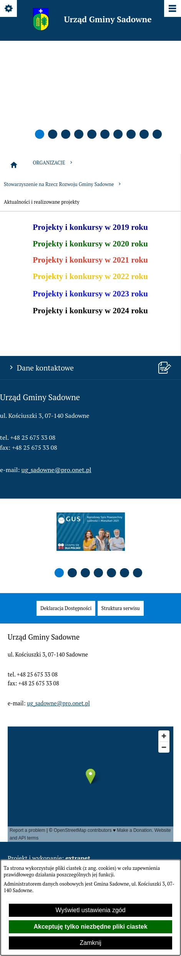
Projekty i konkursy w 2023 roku (90, 293)
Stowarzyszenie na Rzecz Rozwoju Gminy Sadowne (63, 184)
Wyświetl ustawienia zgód (90, 910)
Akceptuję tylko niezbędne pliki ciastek (90, 926)
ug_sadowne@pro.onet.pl (56, 470)
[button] (39, 134)
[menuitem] (66, 608)
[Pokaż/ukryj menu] (172, 9)
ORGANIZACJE (53, 163)
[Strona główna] (14, 165)
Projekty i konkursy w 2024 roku (90, 310)
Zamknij (90, 942)
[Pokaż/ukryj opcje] (9, 9)
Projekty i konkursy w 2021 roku (90, 259)
